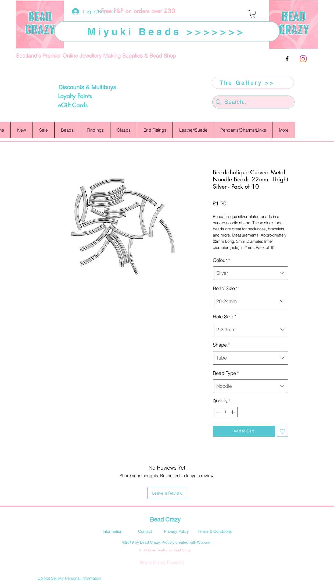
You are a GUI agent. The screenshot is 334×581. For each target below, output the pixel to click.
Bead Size (225, 288)
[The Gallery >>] (253, 83)
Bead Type (226, 373)
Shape (221, 345)
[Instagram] (303, 58)
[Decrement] (217, 412)
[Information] (113, 531)
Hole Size (224, 317)
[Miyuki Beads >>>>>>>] (167, 31)
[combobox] (250, 273)
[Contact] (145, 531)
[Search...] (253, 102)
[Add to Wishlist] (282, 431)
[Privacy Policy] (176, 531)
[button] (253, 13)
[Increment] (233, 412)
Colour (221, 260)
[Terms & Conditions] (215, 531)
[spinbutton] (225, 412)
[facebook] (287, 58)
